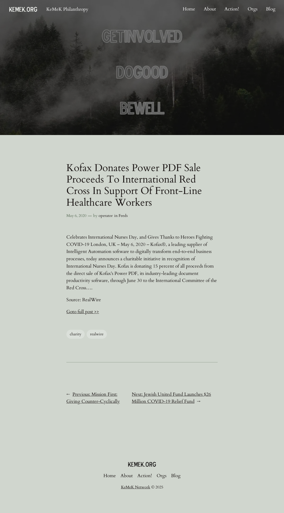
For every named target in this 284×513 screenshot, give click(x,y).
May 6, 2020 (76, 215)
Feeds (123, 215)
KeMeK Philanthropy (67, 9)
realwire (96, 334)
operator (106, 215)
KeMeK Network (135, 487)
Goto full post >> (82, 312)
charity (75, 334)
